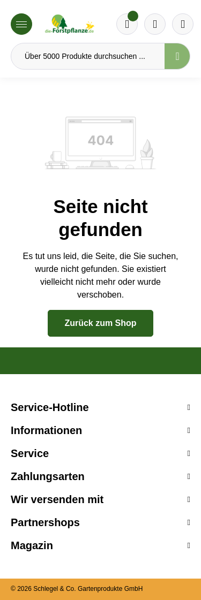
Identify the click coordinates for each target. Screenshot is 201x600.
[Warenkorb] (155, 24)
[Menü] (21, 24)
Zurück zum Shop (100, 323)
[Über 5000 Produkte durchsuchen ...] (88, 56)
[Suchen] (177, 56)
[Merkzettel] (127, 24)
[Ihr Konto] (182, 24)
